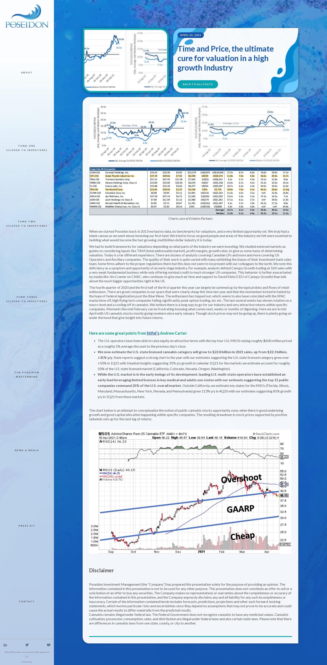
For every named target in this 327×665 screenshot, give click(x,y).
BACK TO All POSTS (198, 84)
